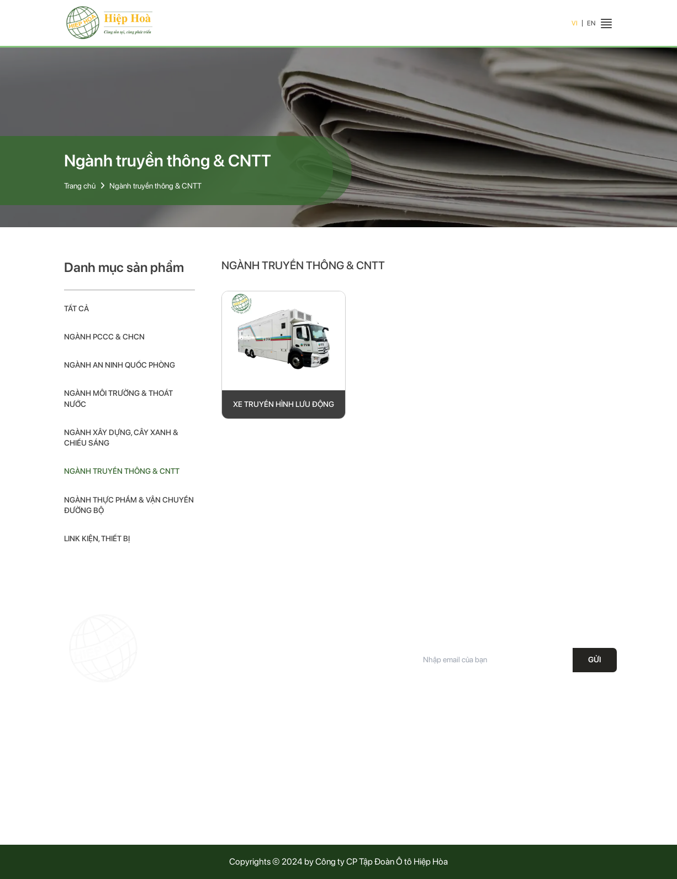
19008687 (119, 766)
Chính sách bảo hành (377, 734)
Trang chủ (80, 185)
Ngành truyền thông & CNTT (155, 185)
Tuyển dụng (222, 812)
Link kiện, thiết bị (97, 538)
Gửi (594, 659)
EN (591, 23)
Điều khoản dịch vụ (374, 793)
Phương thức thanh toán (382, 812)
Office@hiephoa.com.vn (135, 786)
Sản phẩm (220, 773)
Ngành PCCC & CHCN (104, 336)
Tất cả (76, 308)
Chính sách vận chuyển (381, 773)
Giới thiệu (219, 754)
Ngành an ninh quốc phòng (119, 364)
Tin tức (215, 793)
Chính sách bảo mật (375, 754)
